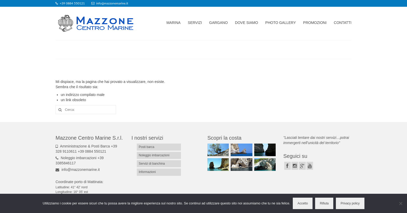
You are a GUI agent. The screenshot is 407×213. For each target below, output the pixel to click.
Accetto (302, 203)
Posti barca (146, 147)
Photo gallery (280, 23)
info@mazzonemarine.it (78, 169)
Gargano (218, 23)
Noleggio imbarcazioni (154, 155)
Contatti (342, 23)
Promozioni (315, 23)
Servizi (195, 23)
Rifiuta (324, 203)
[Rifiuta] (400, 203)
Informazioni (147, 172)
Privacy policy (350, 203)
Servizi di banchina (152, 163)
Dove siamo (246, 23)
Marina (173, 23)
